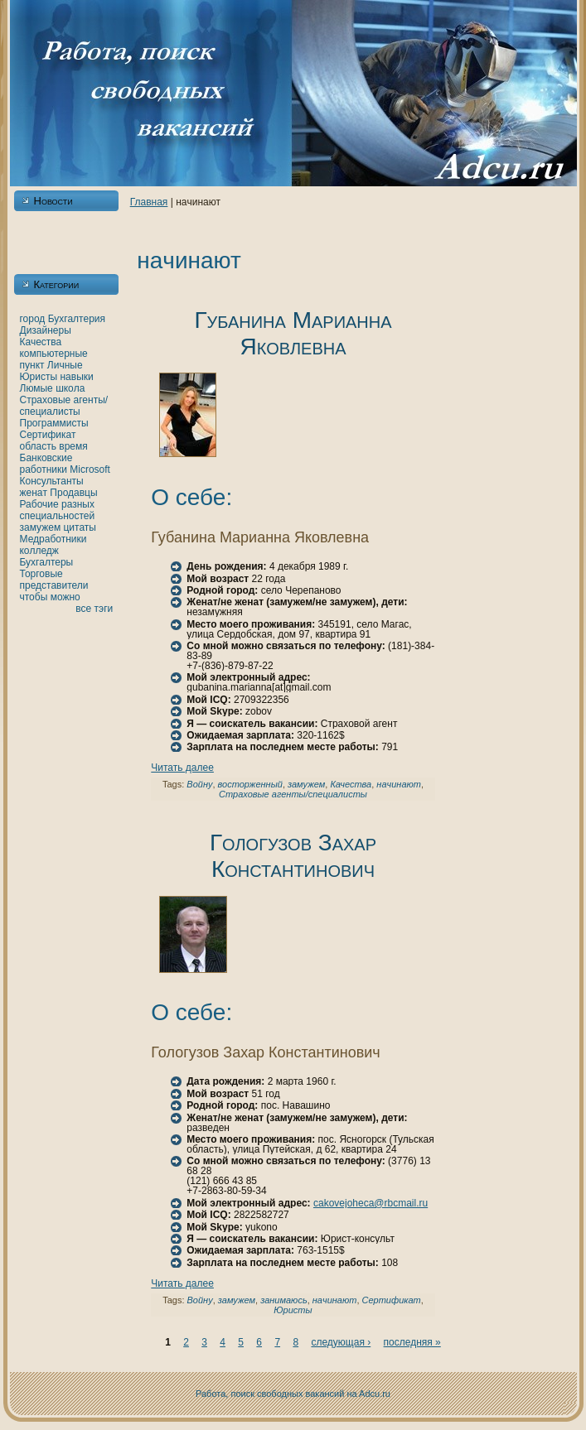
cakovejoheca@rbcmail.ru (370, 1203)
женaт (34, 492)
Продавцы (73, 492)
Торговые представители (54, 579)
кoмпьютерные (54, 353)
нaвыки (76, 377)
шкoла (70, 388)
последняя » (412, 1342)
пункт (32, 365)
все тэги (94, 608)
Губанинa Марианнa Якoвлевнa (292, 333)
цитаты (80, 527)
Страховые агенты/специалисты (64, 405)
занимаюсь (284, 1300)
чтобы (34, 597)
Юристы (39, 377)
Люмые (36, 388)
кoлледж (39, 550)
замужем (40, 527)
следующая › (340, 1342)
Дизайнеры (45, 330)
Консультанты (52, 481)
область (38, 446)
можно (65, 597)
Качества (41, 342)
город (33, 319)
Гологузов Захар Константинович (293, 856)
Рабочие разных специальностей (57, 510)
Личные (65, 365)
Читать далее (182, 767)
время (73, 446)
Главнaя (149, 202)
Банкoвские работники (46, 463)
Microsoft (90, 469)
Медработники (53, 539)
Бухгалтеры (47, 562)
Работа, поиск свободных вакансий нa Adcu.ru (293, 1394)
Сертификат (48, 435)
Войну (199, 784)
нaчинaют (398, 784)
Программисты (54, 423)
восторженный (250, 784)
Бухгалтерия (76, 319)
